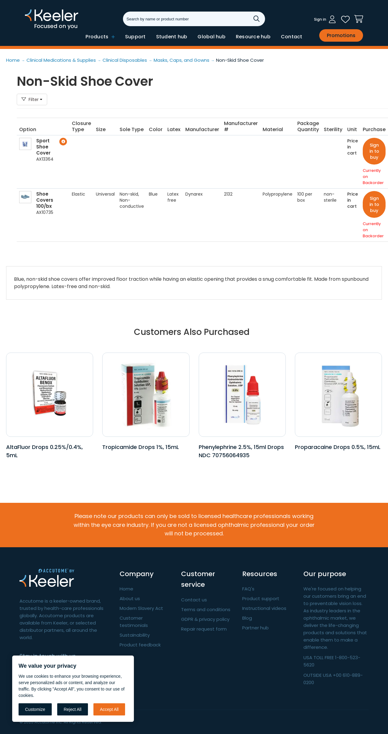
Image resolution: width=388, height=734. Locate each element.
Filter (32, 99)
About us (130, 598)
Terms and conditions (205, 609)
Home (126, 589)
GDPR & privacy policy (205, 619)
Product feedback (140, 645)
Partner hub (255, 627)
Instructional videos (264, 608)
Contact (291, 36)
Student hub (171, 36)
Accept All (109, 709)
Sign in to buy (374, 151)
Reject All (72, 709)
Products (100, 36)
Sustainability (135, 635)
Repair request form (204, 629)
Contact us (194, 600)
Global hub (211, 36)
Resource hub (253, 36)
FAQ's (248, 589)
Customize (35, 709)
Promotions (341, 35)
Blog (247, 618)
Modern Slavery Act (141, 608)
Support (135, 36)
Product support (260, 598)
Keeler (32, 29)
